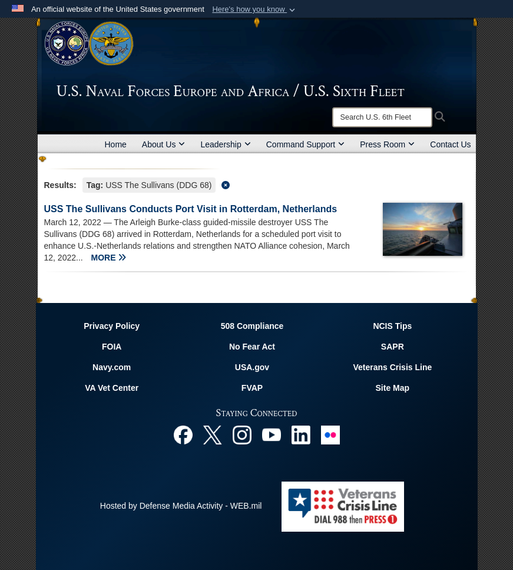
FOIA (111, 346)
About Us (164, 144)
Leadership (225, 144)
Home (116, 144)
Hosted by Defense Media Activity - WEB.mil (181, 505)
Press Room (387, 144)
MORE (109, 257)
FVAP (252, 388)
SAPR (392, 346)
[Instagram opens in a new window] (242, 434)
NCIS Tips (392, 326)
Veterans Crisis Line (392, 367)
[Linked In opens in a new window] (301, 434)
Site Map (393, 388)
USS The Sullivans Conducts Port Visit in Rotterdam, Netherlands (190, 209)
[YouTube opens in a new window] (271, 434)
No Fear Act (252, 346)
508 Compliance (252, 326)
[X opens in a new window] (212, 434)
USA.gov (252, 367)
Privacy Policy (112, 326)
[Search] (382, 117)
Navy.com (111, 367)
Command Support (305, 144)
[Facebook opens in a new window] (183, 434)
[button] (254, 9)
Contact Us (450, 144)
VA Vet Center (111, 388)
